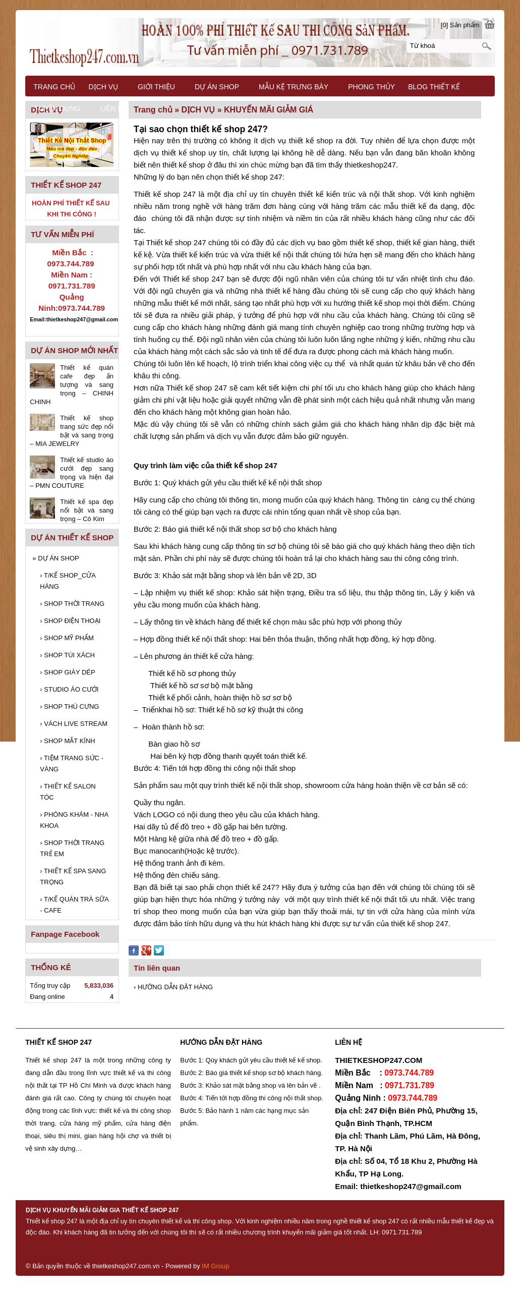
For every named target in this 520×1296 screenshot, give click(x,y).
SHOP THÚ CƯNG (69, 706)
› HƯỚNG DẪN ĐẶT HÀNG (173, 987)
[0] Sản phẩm (460, 25)
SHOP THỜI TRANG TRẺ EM (72, 848)
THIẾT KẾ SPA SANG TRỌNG (73, 876)
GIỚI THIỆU (156, 87)
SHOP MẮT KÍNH (67, 741)
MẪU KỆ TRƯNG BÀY (293, 87)
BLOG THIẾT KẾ (434, 87)
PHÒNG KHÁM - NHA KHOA (74, 820)
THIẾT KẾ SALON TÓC (67, 791)
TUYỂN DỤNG (57, 108)
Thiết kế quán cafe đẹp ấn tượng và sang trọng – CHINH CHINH (71, 385)
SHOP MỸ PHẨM (67, 638)
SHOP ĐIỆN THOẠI (70, 621)
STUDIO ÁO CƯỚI (69, 689)
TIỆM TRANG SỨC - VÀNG (71, 763)
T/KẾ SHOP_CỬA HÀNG (67, 581)
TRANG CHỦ (54, 87)
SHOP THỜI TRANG (72, 603)
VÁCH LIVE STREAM (73, 723)
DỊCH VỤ (103, 87)
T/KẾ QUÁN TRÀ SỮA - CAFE (74, 904)
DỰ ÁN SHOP (55, 558)
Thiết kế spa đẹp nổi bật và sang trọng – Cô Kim (86, 510)
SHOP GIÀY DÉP (67, 672)
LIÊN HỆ (113, 108)
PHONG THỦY (371, 87)
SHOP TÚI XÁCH (67, 655)
